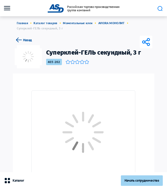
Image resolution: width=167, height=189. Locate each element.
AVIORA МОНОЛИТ (111, 23)
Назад (23, 40)
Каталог (14, 180)
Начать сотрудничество (142, 180)
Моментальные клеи (78, 23)
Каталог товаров (45, 23)
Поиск (160, 8)
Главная (22, 23)
